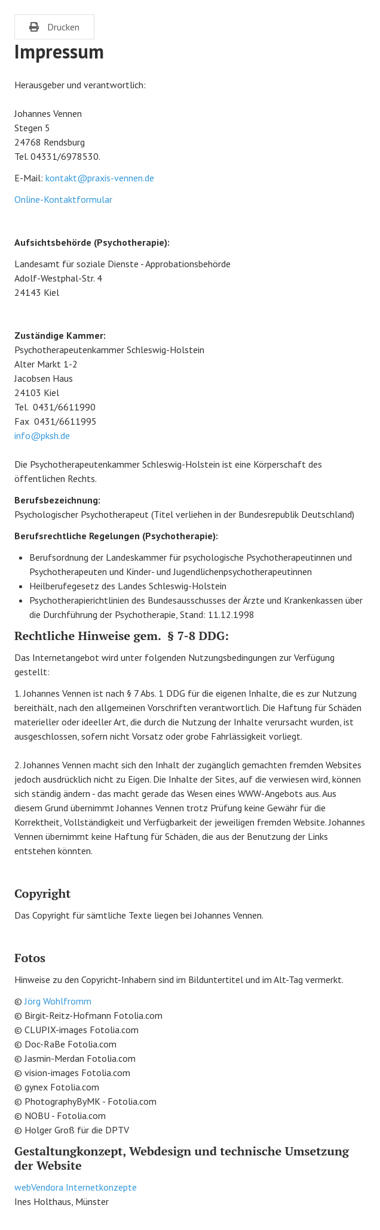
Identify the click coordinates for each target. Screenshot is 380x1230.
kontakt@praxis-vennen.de (99, 178)
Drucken (54, 27)
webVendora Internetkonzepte (75, 1187)
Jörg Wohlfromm (57, 1001)
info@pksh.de (42, 435)
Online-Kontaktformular (63, 199)
